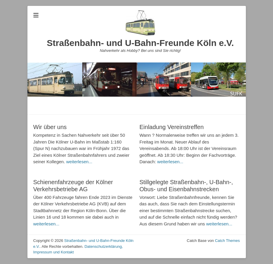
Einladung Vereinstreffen (172, 127)
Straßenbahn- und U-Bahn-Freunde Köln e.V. (140, 43)
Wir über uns (50, 127)
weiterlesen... (79, 161)
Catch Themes (227, 240)
